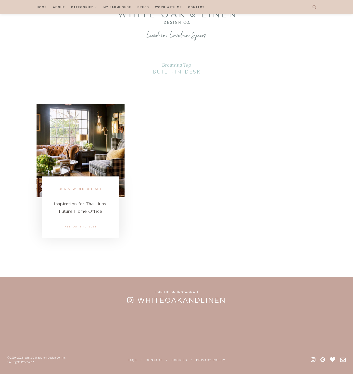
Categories (82, 7)
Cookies (179, 360)
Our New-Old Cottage (80, 189)
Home (42, 7)
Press (143, 7)
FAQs (132, 360)
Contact (196, 7)
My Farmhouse (117, 7)
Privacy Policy (210, 360)
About (59, 7)
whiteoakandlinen (182, 300)
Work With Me (168, 7)
